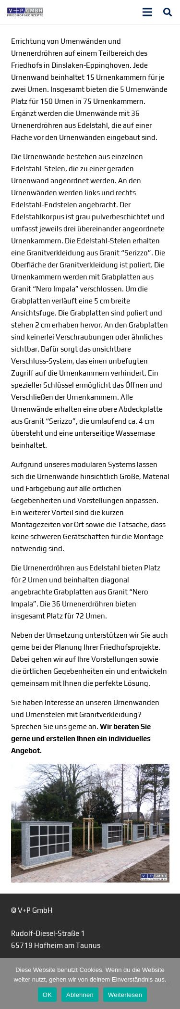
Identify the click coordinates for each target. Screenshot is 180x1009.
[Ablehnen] (168, 983)
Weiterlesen (125, 994)
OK (47, 994)
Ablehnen (80, 994)
